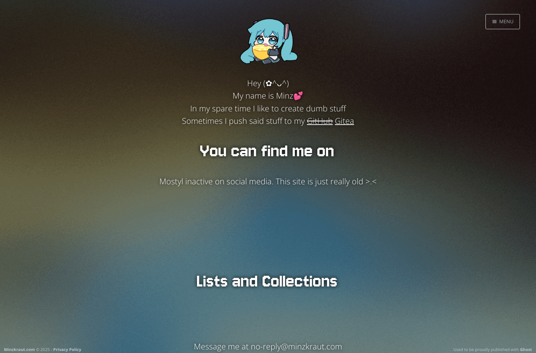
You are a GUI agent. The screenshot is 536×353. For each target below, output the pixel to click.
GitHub (320, 120)
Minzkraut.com (19, 349)
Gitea (344, 120)
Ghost (526, 349)
